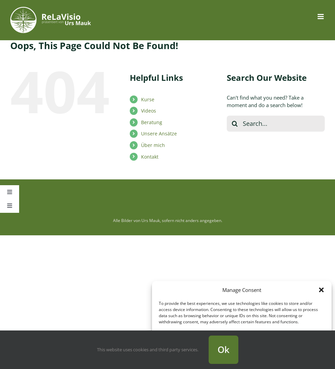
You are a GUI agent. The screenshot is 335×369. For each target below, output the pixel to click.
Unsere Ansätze (159, 133)
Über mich (153, 145)
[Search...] (276, 124)
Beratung (151, 122)
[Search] (235, 124)
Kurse (147, 99)
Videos (148, 110)
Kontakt (149, 156)
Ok (223, 349)
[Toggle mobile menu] (321, 16)
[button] (321, 289)
